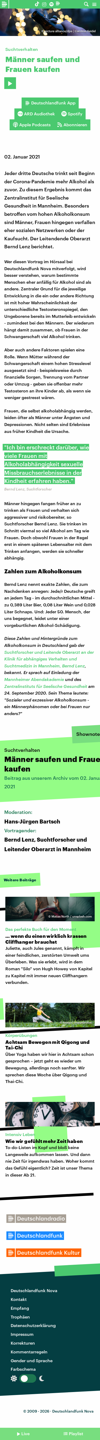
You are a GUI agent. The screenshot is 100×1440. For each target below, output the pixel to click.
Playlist (76, 1433)
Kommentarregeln (29, 1351)
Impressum (22, 1334)
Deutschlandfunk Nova (34, 1290)
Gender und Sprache (32, 1360)
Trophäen (20, 1316)
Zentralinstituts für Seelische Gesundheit (45, 686)
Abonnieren (72, 124)
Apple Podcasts (32, 124)
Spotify (71, 113)
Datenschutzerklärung (33, 1325)
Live (25, 1433)
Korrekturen (23, 1342)
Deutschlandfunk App (50, 103)
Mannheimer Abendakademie (34, 679)
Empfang (20, 1308)
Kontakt (19, 1299)
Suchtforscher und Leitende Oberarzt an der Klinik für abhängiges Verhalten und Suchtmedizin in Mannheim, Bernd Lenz (49, 659)
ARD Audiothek (36, 113)
